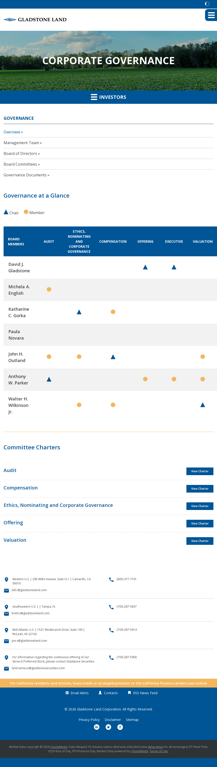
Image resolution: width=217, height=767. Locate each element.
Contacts (111, 693)
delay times (155, 747)
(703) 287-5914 (127, 630)
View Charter (200, 471)
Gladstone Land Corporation (99, 709)
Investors (108, 97)
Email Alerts (80, 693)
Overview (12, 132)
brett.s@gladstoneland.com (30, 613)
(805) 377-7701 (127, 579)
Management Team (21, 142)
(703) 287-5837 (127, 606)
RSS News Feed (145, 693)
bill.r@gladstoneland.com (29, 590)
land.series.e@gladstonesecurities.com (38, 668)
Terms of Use (159, 751)
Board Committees (20, 164)
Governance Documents (25, 175)
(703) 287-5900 (127, 657)
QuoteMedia (58, 747)
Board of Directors (20, 153)
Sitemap (132, 719)
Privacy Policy (89, 719)
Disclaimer (113, 719)
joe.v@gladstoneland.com (29, 641)
